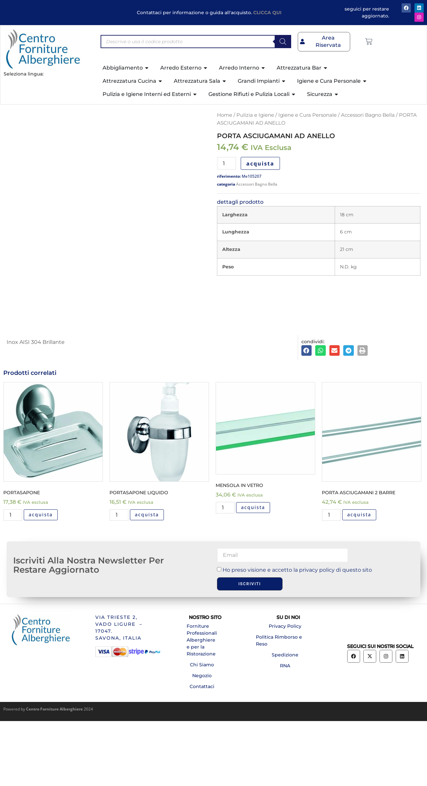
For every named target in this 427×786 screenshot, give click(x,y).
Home (224, 115)
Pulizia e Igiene (255, 115)
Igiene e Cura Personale (307, 115)
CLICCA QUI (267, 12)
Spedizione (285, 720)
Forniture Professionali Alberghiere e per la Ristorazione (202, 705)
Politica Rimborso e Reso (279, 705)
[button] (306, 415)
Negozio (202, 740)
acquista (260, 163)
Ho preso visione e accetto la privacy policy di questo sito (297, 635)
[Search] (283, 41)
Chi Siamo (202, 730)
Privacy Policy (285, 691)
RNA (285, 731)
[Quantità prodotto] (226, 163)
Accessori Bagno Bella (368, 115)
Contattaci (202, 751)
